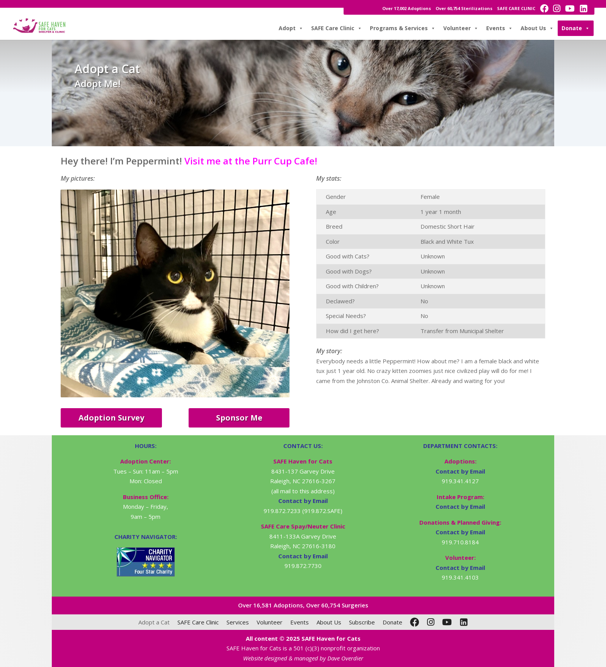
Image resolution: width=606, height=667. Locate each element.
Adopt (291, 28)
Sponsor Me (239, 417)
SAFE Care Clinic (336, 28)
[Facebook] (414, 622)
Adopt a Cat (154, 622)
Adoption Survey (111, 417)
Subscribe (362, 622)
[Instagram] (430, 622)
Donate (576, 28)
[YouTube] (447, 622)
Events (499, 28)
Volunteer (460, 28)
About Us (537, 28)
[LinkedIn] (464, 622)
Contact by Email (460, 471)
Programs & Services (403, 28)
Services (237, 622)
